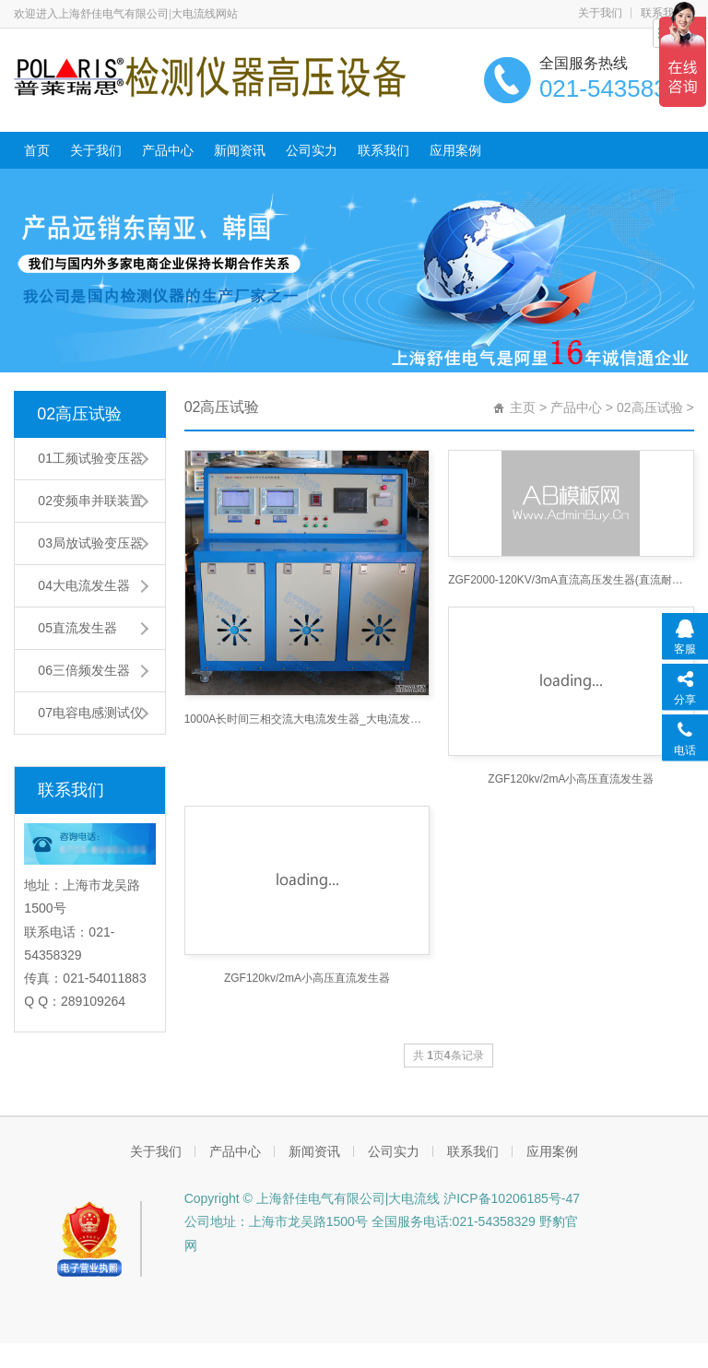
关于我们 (600, 12)
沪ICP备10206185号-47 (510, 1198)
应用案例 (455, 150)
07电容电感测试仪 (90, 712)
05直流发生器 (77, 627)
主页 (523, 407)
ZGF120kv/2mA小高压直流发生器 (571, 778)
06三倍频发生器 (84, 670)
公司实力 (311, 150)
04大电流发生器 (84, 585)
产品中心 (168, 150)
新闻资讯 (240, 150)
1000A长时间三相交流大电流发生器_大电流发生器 (307, 719)
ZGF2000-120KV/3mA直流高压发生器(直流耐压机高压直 (570, 579)
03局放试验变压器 (90, 543)
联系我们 (383, 150)
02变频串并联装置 (90, 500)
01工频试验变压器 (90, 458)
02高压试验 (79, 414)
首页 (37, 150)
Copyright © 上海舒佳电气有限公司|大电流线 (312, 1198)
